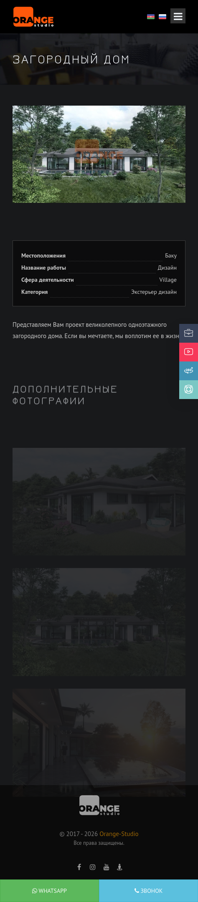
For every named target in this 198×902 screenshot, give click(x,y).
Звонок (149, 890)
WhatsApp (49, 890)
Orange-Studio (118, 834)
